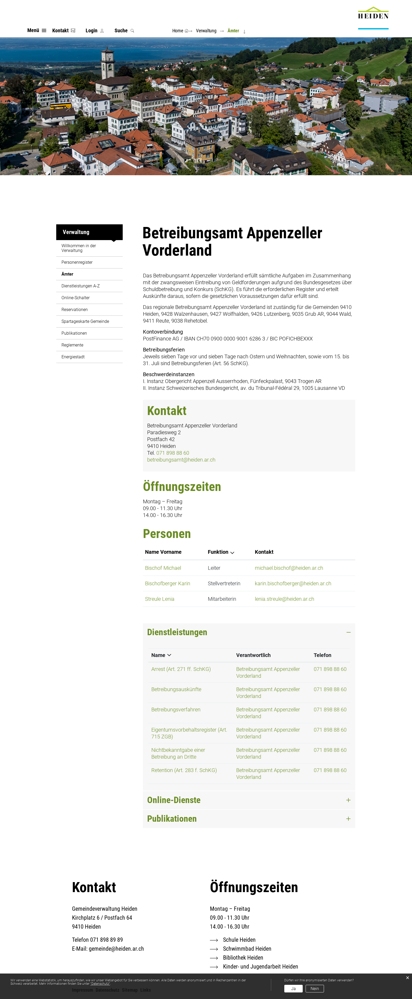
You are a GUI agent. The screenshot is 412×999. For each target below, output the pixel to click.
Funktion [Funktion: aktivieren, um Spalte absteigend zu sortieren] (218, 552)
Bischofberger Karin (167, 583)
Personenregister (76, 262)
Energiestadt (73, 356)
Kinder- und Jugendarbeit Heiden (260, 966)
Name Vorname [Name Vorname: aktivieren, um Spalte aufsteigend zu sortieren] (163, 552)
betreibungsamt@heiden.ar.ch (181, 460)
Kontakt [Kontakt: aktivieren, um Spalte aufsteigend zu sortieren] (264, 552)
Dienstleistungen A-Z (80, 285)
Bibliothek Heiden (243, 957)
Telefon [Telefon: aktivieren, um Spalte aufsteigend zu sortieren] (322, 655)
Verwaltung (76, 232)
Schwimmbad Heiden (247, 948)
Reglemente (72, 345)
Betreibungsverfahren (175, 709)
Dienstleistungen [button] (177, 632)
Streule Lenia (159, 599)
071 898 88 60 (172, 453)
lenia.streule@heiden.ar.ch (284, 599)
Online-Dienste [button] (173, 800)
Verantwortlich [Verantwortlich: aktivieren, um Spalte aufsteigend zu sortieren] (253, 655)
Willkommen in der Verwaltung (78, 248)
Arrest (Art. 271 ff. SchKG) (181, 669)
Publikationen (74, 333)
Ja (293, 988)
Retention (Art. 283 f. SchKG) (184, 770)
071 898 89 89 (106, 939)
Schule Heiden (239, 939)
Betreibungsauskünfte (176, 689)
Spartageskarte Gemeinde (85, 321)
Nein (315, 988)
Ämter (79, 274)
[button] (207, 30)
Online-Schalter (75, 297)
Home (177, 30)
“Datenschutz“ (100, 984)
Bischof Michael (163, 568)
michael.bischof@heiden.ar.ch (289, 568)
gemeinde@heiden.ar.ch (116, 948)
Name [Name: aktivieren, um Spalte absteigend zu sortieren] (158, 655)
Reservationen (74, 309)
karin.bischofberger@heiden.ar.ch (293, 583)
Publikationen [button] (172, 819)
